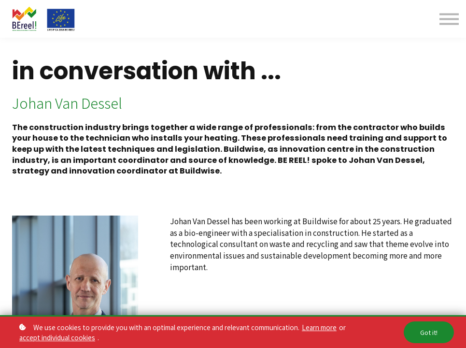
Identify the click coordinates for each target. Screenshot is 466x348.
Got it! (429, 332)
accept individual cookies (57, 337)
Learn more (319, 327)
